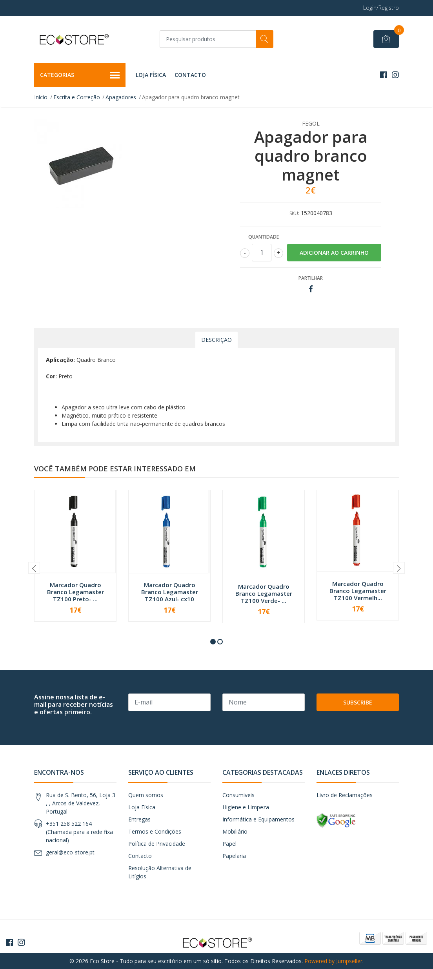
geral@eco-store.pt (70, 852)
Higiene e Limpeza (245, 807)
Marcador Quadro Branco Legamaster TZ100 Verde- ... (263, 593)
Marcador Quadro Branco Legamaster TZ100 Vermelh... (357, 591)
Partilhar (310, 278)
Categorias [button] (80, 75)
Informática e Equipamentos (258, 819)
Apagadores (121, 97)
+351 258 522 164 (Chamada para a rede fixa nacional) (79, 832)
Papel (229, 843)
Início (40, 97)
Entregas (139, 819)
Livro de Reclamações (345, 795)
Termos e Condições (154, 831)
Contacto (190, 74)
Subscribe (357, 702)
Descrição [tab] (216, 339)
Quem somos (145, 795)
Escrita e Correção (76, 97)
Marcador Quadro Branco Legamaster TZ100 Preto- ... (75, 592)
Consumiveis (238, 795)
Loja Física (151, 74)
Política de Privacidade (156, 843)
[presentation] (34, 568)
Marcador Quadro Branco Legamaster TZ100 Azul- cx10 (169, 592)
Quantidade (263, 237)
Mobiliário (234, 831)
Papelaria (234, 856)
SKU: (294, 213)
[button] (212, 641)
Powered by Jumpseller (333, 961)
